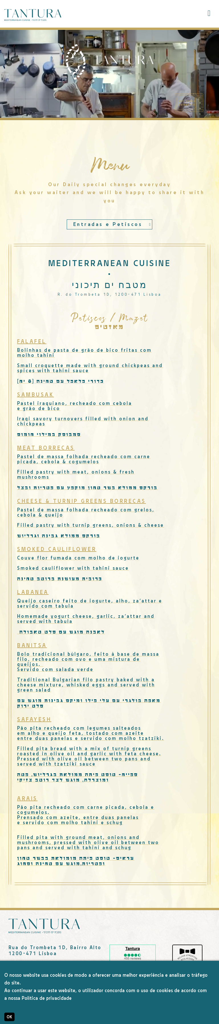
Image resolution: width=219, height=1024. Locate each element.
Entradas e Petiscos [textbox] (108, 224)
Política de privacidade (47, 998)
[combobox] (109, 224)
